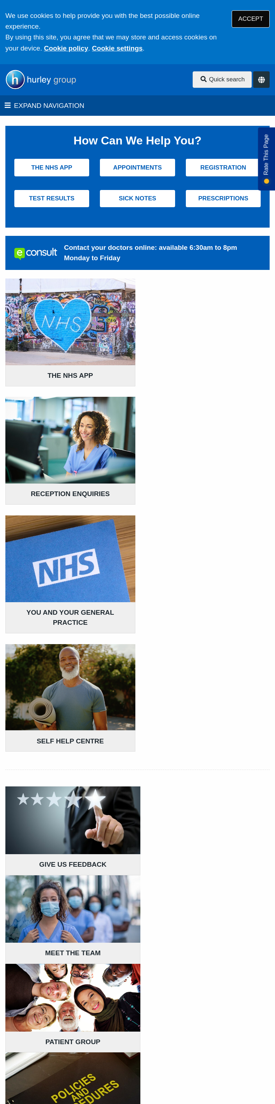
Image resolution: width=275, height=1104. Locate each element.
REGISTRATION (223, 167)
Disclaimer (110, 1046)
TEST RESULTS (51, 198)
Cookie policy (66, 48)
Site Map (178, 1055)
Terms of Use (69, 1046)
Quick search (222, 79)
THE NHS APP (51, 167)
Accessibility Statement (167, 1046)
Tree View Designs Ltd (43, 1076)
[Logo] (40, 80)
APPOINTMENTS (137, 167)
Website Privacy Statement (89, 1055)
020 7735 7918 (63, 994)
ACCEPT (250, 18)
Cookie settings (117, 48)
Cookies (147, 1055)
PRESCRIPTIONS (223, 198)
